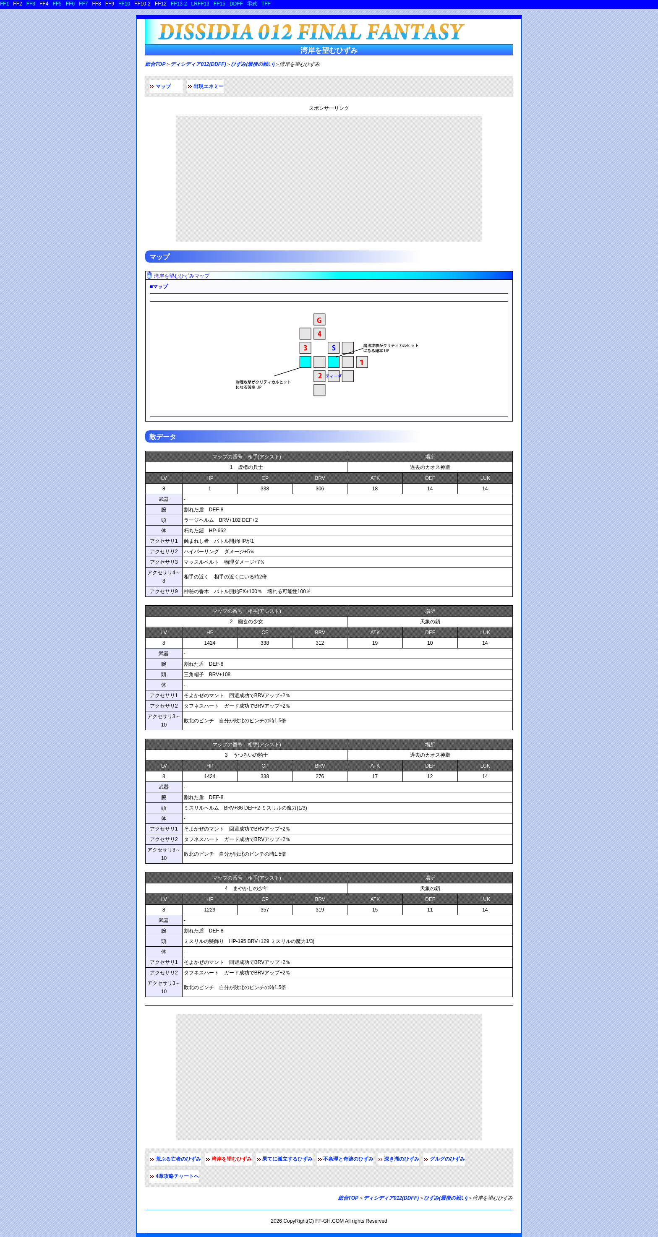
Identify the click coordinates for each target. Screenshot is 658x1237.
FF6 (70, 4)
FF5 (56, 4)
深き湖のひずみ (401, 1159)
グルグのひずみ (447, 1159)
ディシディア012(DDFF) (198, 64)
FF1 (4, 4)
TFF (266, 4)
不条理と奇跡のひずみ (348, 1159)
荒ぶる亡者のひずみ (178, 1159)
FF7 (83, 4)
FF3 (30, 4)
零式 (252, 4)
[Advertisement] (329, 178)
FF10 (124, 4)
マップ (163, 86)
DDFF (236, 4)
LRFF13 (200, 4)
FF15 (219, 4)
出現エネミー (208, 86)
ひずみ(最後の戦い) (252, 64)
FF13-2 (179, 4)
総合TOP (155, 64)
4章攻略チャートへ (177, 1176)
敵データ (162, 436)
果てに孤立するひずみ (287, 1159)
